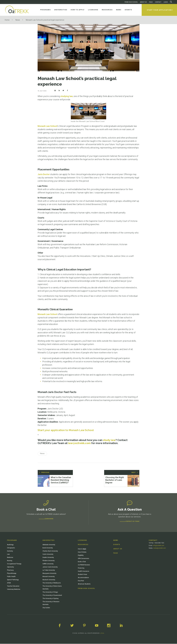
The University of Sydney (51, 598)
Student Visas (82, 574)
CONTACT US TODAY (132, 521)
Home (7, 20)
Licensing (82, 540)
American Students (84, 584)
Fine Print (81, 581)
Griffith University (48, 564)
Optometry (10, 567)
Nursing (9, 561)
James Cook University (50, 567)
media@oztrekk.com (159, 548)
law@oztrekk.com (79, 443)
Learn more (49, 519)
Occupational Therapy (14, 564)
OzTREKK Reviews (84, 565)
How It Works (82, 552)
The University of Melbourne (52, 583)
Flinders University (49, 561)
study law (109, 440)
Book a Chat (82, 562)
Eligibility (81, 555)
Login (166, 2)
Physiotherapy (11, 573)
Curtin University (48, 554)
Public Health (11, 576)
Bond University (48, 548)
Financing (81, 568)
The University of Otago (50, 592)
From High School (131, 2)
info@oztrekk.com (158, 545)
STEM (9, 583)
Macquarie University (49, 573)
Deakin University (48, 557)
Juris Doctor (44, 174)
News (17, 20)
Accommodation (83, 578)
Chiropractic (11, 548)
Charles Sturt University (50, 551)
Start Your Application (159, 10)
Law (8, 554)
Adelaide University (49, 545)
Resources (83, 544)
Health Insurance (83, 571)
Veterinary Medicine (13, 589)
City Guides (46, 608)
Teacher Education (13, 586)
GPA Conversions (83, 558)
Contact (158, 2)
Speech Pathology (13, 580)
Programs (12, 540)
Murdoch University (49, 580)
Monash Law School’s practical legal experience (45, 20)
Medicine (10, 557)
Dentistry (10, 551)
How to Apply (82, 549)
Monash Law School (47, 126)
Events (116, 544)
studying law (66, 96)
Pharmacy (10, 570)
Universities (49, 540)
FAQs (151, 2)
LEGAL (102, 633)
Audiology (10, 545)
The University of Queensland (52, 595)
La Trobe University (49, 570)
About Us (143, 2)
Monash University (49, 576)
